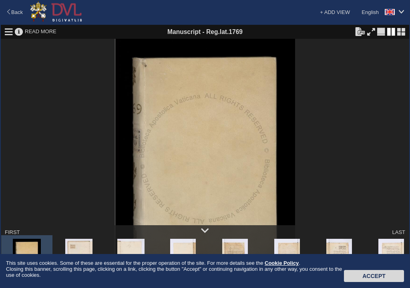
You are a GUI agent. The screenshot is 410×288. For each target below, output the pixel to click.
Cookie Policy (282, 263)
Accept (374, 276)
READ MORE (40, 31)
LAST (398, 232)
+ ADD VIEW (335, 12)
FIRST (12, 232)
